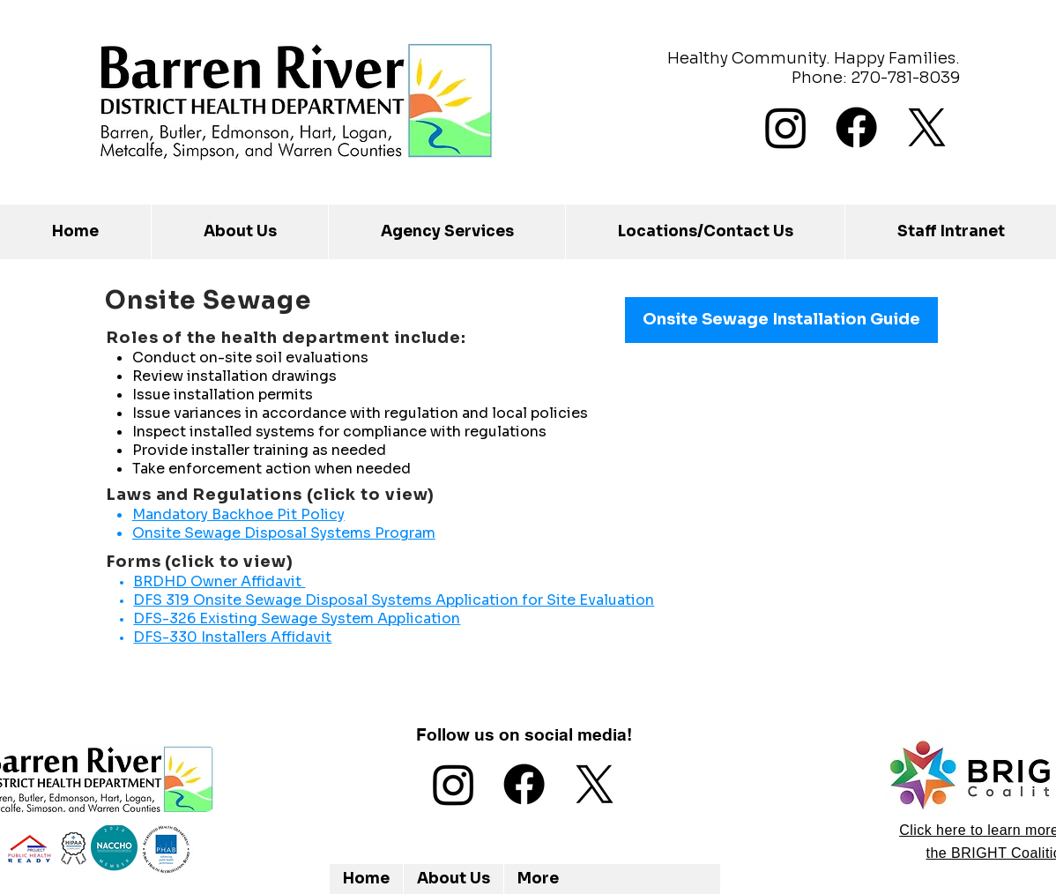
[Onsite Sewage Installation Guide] (781, 320)
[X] (927, 127)
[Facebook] (856, 127)
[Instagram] (786, 127)
